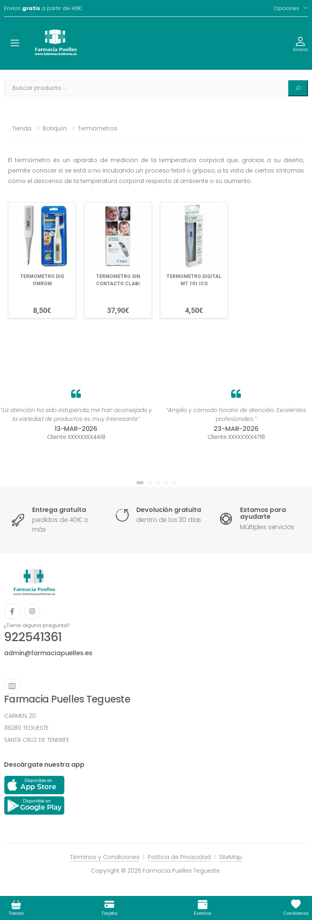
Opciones (286, 8)
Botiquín (55, 128)
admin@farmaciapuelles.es (48, 653)
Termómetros (97, 128)
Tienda (21, 128)
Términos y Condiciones (105, 857)
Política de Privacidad (179, 857)
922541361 (33, 637)
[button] (140, 482)
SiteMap (230, 857)
